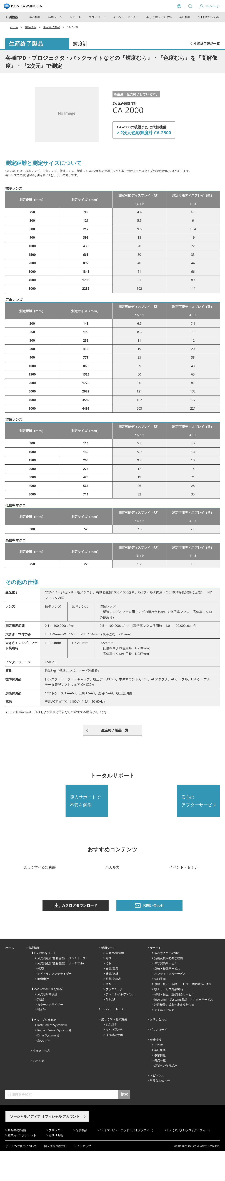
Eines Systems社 (48, 1065)
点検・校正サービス (167, 998)
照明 (108, 993)
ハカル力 (38, 1090)
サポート (75, 17)
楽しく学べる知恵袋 (159, 17)
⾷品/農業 (112, 998)
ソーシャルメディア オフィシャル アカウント (45, 1146)
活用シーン (55, 17)
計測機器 (12, 17)
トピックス (157, 1105)
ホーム (14, 27)
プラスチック (114, 1019)
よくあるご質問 (164, 1039)
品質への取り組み (165, 1095)
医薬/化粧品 (113, 1008)
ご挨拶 (158, 1074)
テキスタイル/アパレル (120, 1024)
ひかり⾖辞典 (114, 1059)
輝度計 (41, 1029)
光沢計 (41, 998)
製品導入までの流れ (167, 982)
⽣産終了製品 (41, 1080)
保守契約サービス (165, 993)
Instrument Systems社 (52, 1054)
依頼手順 (160, 1008)
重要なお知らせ (160, 1110)
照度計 (41, 1039)
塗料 (108, 1013)
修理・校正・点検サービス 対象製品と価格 (182, 1013)
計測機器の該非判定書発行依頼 (174, 1034)
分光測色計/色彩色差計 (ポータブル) (60, 993)
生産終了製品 (51, 27)
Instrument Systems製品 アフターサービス (183, 1029)
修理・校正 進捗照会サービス (174, 1024)
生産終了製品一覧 (207, 43)
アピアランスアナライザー (54, 1003)
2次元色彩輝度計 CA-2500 (145, 132)
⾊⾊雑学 (111, 1054)
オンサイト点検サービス (170, 1003)
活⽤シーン (108, 977)
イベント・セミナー (126, 17)
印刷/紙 (110, 1029)
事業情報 (160, 1085)
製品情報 (35, 17)
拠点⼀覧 (160, 1090)
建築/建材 (112, 1003)
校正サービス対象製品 (168, 1019)
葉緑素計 (43, 1008)
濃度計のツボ (114, 1064)
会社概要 (160, 1079)
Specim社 (43, 1070)
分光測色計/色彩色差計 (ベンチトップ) (62, 987)
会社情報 (185, 17)
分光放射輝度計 (47, 1024)
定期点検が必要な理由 (168, 987)
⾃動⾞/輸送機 (115, 982)
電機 (108, 987)
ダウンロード (97, 17)
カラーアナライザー (50, 1034)
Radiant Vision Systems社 (54, 1060)
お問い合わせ (158, 1049)
